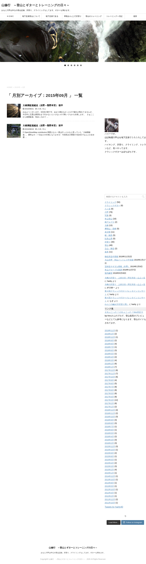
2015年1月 (109, 473)
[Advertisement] (73, 75)
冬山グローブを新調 (113, 270)
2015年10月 (110, 450)
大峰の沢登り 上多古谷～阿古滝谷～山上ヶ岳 (125, 278)
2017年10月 (110, 377)
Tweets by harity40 (114, 507)
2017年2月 (109, 403)
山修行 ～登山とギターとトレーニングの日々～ (35, 5)
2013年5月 (109, 486)
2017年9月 (109, 380)
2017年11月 (110, 373)
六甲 (107, 212)
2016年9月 (109, 420)
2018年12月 (110, 337)
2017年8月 (109, 383)
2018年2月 (109, 364)
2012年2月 (109, 496)
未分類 (107, 232)
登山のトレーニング (94, 16)
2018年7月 (109, 347)
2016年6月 (109, 430)
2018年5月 (109, 354)
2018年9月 (109, 340)
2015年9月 (109, 453)
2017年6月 (109, 390)
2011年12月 (110, 499)
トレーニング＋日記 (114, 16)
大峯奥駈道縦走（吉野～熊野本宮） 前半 (43, 125)
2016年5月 (109, 433)
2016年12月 (110, 410)
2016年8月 (109, 423)
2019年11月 (110, 330)
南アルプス (109, 222)
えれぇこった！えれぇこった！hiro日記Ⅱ (124, 312)
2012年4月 (109, 493)
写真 (107, 215)
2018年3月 (109, 360)
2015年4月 (109, 463)
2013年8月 (109, 483)
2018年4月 (109, 357)
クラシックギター (112, 205)
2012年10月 (110, 489)
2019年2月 (109, 334)
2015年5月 (109, 460)
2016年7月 (109, 426)
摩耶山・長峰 (110, 229)
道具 (135, 16)
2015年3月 (109, 466)
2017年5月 (109, 393)
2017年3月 (109, 400)
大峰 (39, 109)
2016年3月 (109, 440)
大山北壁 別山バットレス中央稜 (119, 260)
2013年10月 (110, 479)
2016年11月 (110, 413)
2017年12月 (110, 370)
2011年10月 (110, 503)
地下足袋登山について (31, 16)
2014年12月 (110, 476)
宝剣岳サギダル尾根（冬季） (117, 266)
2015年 (17, 87)
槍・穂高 (108, 235)
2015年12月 (110, 446)
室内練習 (108, 273)
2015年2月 (109, 470)
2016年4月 (109, 436)
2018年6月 (109, 350)
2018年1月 (109, 367)
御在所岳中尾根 (111, 256)
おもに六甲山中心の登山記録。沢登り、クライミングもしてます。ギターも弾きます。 (73, 553)
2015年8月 (109, 456)
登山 (44, 109)
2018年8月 (109, 344)
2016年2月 (109, 443)
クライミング (110, 202)
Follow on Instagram (132, 522)
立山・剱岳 (109, 248)
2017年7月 (109, 387)
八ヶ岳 (107, 209)
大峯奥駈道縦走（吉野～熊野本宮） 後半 (43, 105)
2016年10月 (110, 417)
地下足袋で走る (52, 16)
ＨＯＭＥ (10, 16)
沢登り (107, 242)
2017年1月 (109, 407)
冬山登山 (108, 219)
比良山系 (108, 238)
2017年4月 (109, 397)
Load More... (114, 522)
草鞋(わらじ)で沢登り (72, 16)
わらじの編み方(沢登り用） (117, 304)
